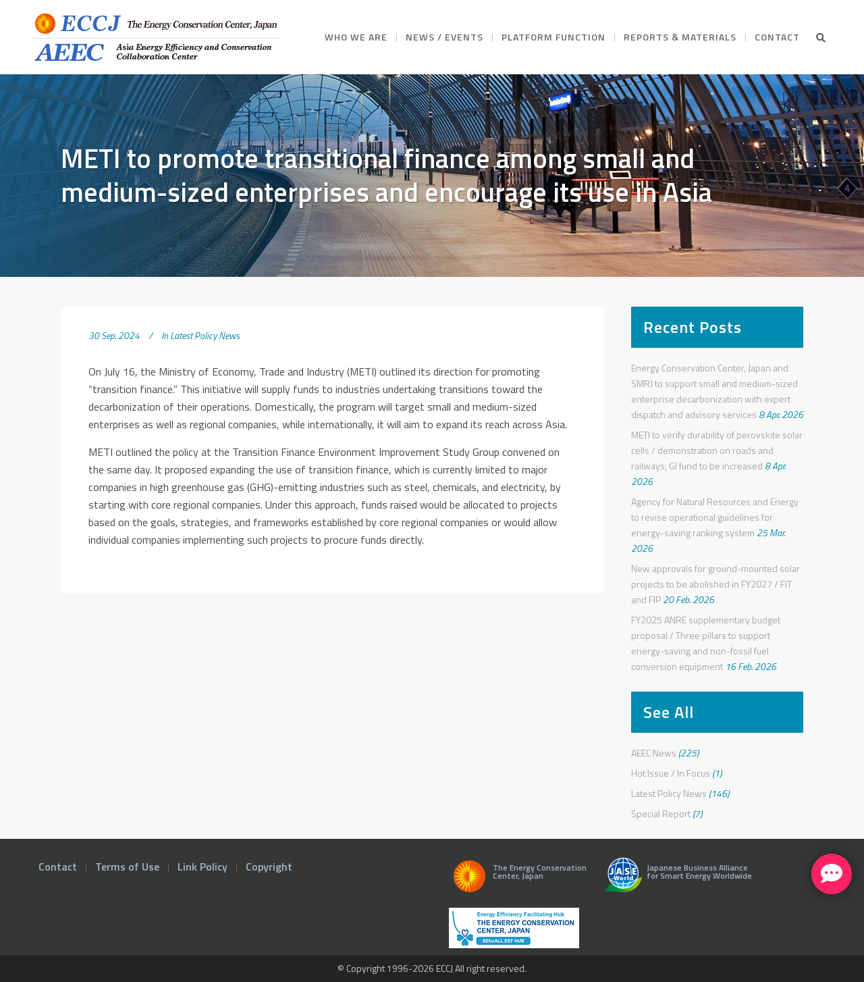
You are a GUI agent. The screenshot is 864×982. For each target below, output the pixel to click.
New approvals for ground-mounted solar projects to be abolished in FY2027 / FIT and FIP (715, 583)
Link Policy (202, 866)
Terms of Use (127, 866)
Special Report (661, 813)
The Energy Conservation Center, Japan (518, 880)
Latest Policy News (205, 335)
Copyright (269, 866)
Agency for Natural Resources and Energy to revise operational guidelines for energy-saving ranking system (715, 517)
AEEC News (653, 753)
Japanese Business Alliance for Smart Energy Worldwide (675, 880)
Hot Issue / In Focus (670, 773)
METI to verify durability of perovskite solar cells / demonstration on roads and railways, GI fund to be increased (717, 450)
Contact (57, 866)
